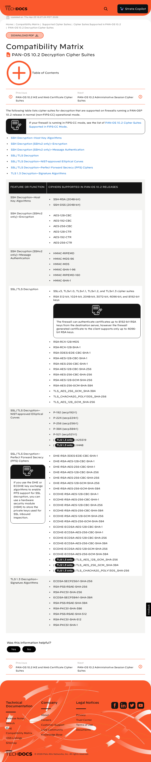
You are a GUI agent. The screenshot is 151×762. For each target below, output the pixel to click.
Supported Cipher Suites (56, 24)
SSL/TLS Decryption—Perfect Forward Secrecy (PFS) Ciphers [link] (52, 167)
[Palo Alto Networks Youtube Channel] (140, 707)
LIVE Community (52, 729)
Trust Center (84, 719)
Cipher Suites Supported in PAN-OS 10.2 (97, 24)
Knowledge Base (52, 734)
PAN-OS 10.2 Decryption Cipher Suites (30, 27)
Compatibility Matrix (28, 24)
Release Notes (15, 718)
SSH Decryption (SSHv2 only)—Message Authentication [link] (47, 149)
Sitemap (11, 742)
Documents (83, 729)
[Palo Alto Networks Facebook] (115, 707)
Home (9, 24)
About (45, 715)
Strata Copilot (133, 8)
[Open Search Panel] (107, 9)
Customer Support (52, 724)
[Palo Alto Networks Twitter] (132, 707)
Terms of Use (84, 724)
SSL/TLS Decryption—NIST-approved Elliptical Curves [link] (47, 161)
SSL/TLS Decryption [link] (25, 155)
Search (10, 723)
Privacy (81, 715)
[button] (148, 609)
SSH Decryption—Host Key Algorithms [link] (36, 137)
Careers (46, 719)
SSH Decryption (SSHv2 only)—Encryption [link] (39, 143)
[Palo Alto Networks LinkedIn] (124, 707)
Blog (9, 728)
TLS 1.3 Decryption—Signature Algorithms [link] (38, 173)
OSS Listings (14, 737)
